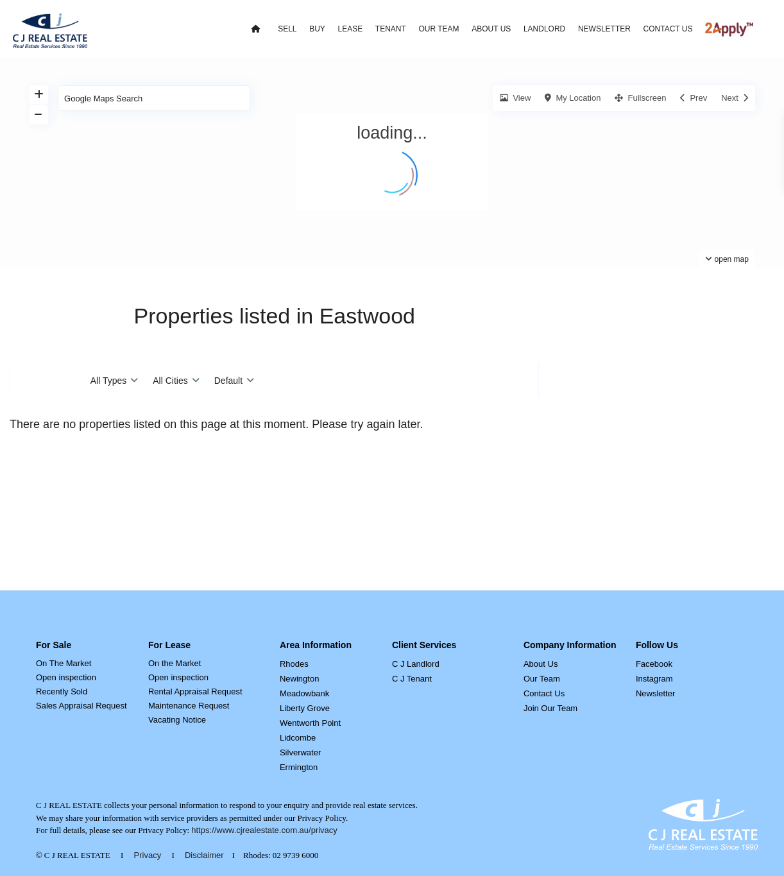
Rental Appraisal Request (195, 691)
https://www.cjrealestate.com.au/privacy (264, 830)
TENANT (390, 28)
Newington (299, 678)
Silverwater (300, 752)
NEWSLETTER (604, 28)
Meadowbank (304, 693)
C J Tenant (412, 678)
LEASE (349, 28)
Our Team (542, 678)
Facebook (654, 664)
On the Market (174, 663)
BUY (317, 28)
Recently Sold (61, 691)
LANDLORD (544, 28)
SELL (287, 28)
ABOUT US (491, 28)
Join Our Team (550, 708)
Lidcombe (298, 738)
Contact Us (544, 693)
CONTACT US (668, 28)
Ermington (299, 767)
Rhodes (294, 664)
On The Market (63, 663)
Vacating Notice (177, 720)
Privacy (148, 855)
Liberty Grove (305, 708)
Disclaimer (204, 855)
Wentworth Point (310, 723)
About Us (541, 664)
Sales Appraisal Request (81, 705)
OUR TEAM (438, 28)
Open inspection (66, 677)
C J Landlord (415, 664)
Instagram (654, 678)
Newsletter (655, 693)
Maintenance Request (188, 705)
